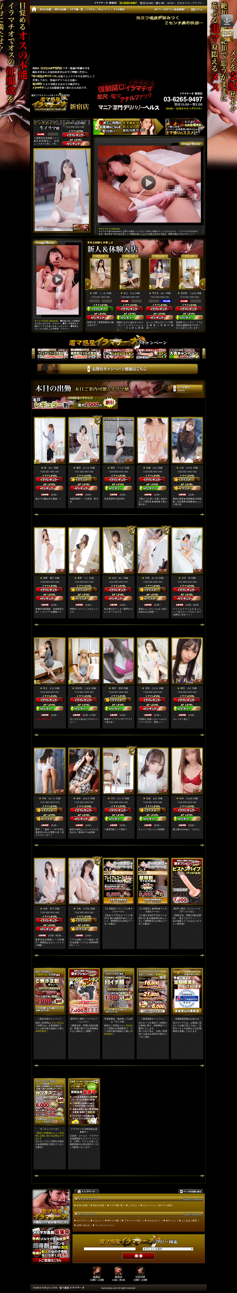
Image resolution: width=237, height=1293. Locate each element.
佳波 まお (151, 798)
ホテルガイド (153, 1220)
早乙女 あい (158, 293)
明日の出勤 (98, 1205)
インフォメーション (105, 1225)
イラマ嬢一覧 (116, 1205)
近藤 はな (151, 468)
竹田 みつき (151, 578)
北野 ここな (99, 293)
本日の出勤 (82, 1205)
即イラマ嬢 (113, 1220)
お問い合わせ (83, 1225)
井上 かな (129, 293)
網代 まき (186, 688)
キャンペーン (149, 1205)
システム (133, 1205)
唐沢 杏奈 (117, 688)
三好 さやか (186, 468)
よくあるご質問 (189, 1220)
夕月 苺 (186, 578)
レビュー (97, 1220)
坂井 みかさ (82, 798)
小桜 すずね (82, 908)
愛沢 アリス (117, 468)
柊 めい (48, 468)
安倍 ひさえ (151, 688)
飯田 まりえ (82, 468)
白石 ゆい (117, 578)
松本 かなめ (186, 798)
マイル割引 (167, 1205)
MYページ (171, 1220)
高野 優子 (48, 578)
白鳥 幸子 (74, 123)
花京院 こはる (188, 293)
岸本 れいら (48, 798)
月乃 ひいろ (117, 798)
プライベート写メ (133, 1220)
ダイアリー (82, 1220)
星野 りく (83, 578)
